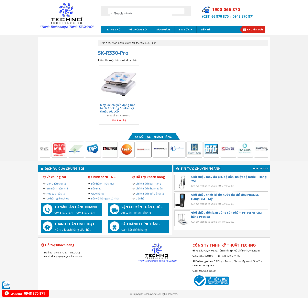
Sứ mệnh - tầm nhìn (58, 188)
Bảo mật (96, 188)
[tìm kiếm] (141, 13)
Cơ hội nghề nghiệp (58, 198)
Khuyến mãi (255, 29)
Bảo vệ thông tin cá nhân (105, 198)
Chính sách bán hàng (148, 183)
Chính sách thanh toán (149, 188)
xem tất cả (261, 168)
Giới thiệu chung (56, 183)
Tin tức (185, 29)
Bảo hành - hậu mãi (102, 183)
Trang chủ (112, 29)
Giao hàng (97, 193)
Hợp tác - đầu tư (56, 193)
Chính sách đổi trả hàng (150, 193)
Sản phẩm (163, 29)
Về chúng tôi (138, 29)
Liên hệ (205, 29)
